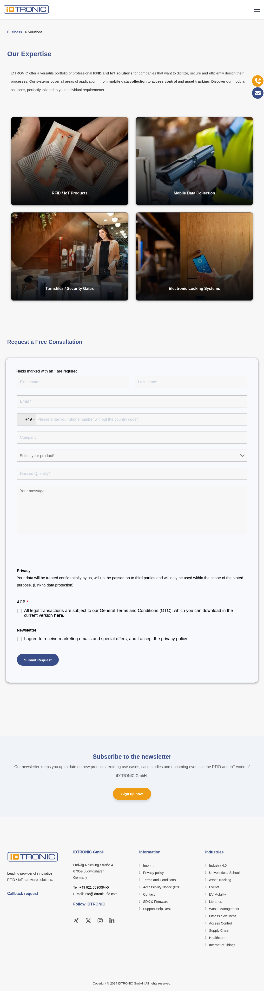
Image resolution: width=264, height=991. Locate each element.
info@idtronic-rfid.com (101, 894)
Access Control (220, 923)
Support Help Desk (157, 909)
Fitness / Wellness (222, 916)
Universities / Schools (225, 873)
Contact (149, 894)
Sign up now (132, 794)
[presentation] (53, 551)
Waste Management (224, 909)
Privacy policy (153, 873)
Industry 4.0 (218, 865)
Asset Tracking (220, 880)
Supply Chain (219, 930)
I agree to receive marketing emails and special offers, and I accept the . (106, 638)
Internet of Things (222, 945)
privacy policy (174, 638)
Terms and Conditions (159, 880)
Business (14, 32)
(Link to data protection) (53, 585)
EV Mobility (217, 894)
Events (214, 887)
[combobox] (26, 419)
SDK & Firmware (155, 902)
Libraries (215, 902)
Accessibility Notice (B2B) (162, 887)
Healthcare (217, 938)
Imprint (148, 865)
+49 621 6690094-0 (94, 887)
